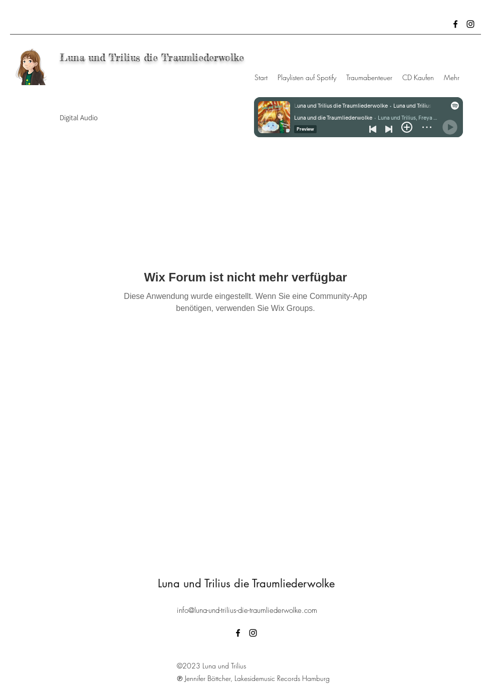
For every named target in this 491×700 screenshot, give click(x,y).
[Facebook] (455, 24)
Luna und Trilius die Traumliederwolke (154, 57)
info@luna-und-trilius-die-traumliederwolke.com (247, 610)
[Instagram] (470, 24)
